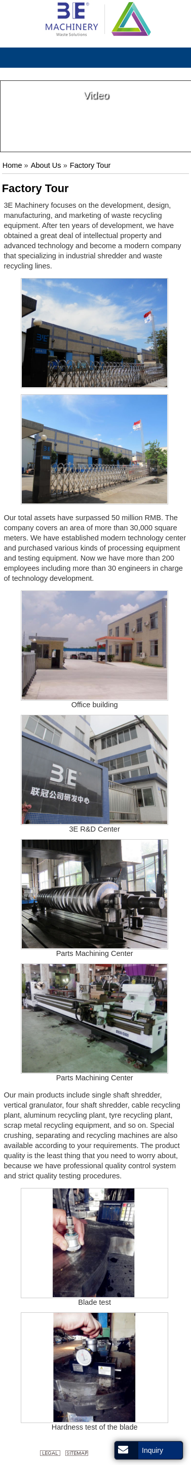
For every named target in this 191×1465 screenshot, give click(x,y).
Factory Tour (90, 165)
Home (12, 165)
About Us (46, 165)
